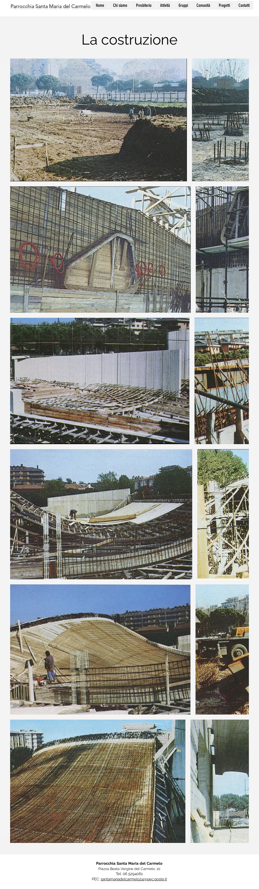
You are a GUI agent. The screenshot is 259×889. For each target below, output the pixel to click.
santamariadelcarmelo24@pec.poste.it (134, 879)
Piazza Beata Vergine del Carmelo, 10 (129, 869)
